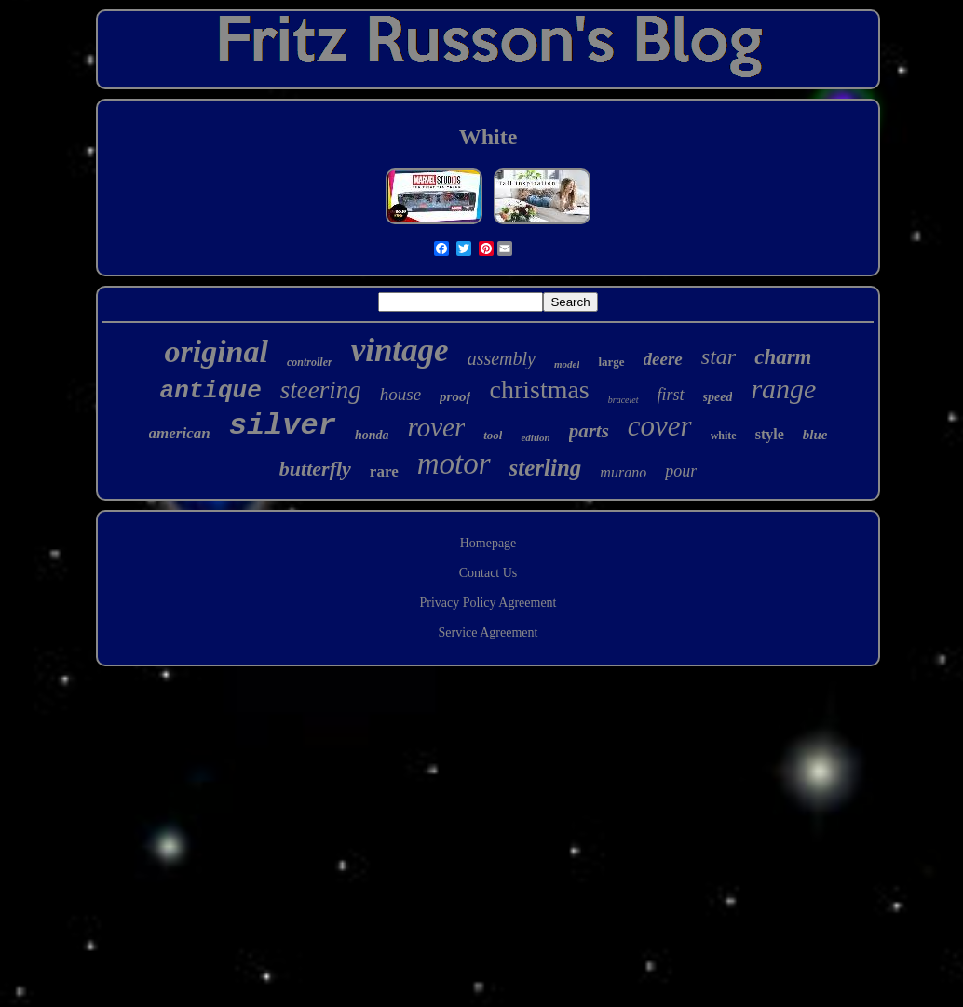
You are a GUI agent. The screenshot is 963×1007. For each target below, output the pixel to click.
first (671, 394)
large (611, 362)
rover (436, 427)
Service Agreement (488, 632)
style (769, 434)
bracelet (623, 400)
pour (681, 471)
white (724, 435)
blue (815, 434)
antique (211, 391)
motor (454, 463)
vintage (400, 350)
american (179, 433)
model (567, 363)
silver (282, 426)
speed (718, 397)
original (215, 351)
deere (663, 359)
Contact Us (488, 573)
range (783, 388)
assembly (502, 358)
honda (372, 435)
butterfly (315, 468)
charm (782, 357)
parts (589, 431)
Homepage (488, 543)
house (400, 394)
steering (320, 390)
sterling (545, 467)
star (718, 356)
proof (455, 396)
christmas (539, 389)
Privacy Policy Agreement (488, 603)
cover (660, 426)
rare (384, 471)
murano (623, 472)
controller (309, 362)
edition (535, 437)
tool (492, 435)
